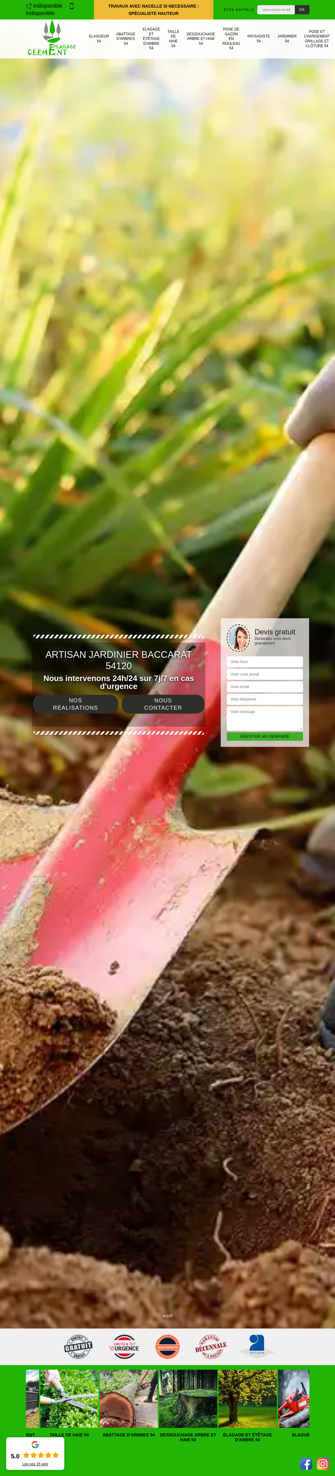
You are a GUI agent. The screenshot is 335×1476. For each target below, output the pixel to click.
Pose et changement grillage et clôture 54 (317, 39)
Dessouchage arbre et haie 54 (201, 39)
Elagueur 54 (99, 38)
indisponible (44, 6)
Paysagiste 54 (259, 38)
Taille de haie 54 (173, 39)
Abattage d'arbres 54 (125, 39)
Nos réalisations (75, 704)
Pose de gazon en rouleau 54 (231, 38)
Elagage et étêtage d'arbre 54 (151, 38)
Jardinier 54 (287, 38)
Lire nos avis (35, 1464)
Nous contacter (163, 704)
